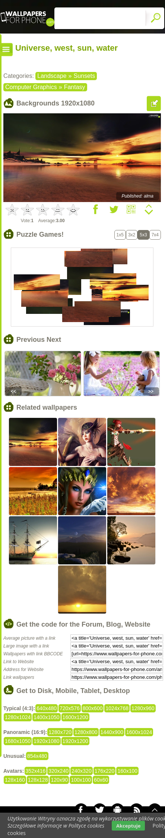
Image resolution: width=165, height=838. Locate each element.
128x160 (15, 780)
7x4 (155, 234)
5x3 (143, 234)
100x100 (81, 780)
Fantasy (74, 87)
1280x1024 (18, 717)
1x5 (120, 234)
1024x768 (116, 708)
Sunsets (84, 76)
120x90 (59, 780)
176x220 (105, 771)
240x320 (82, 771)
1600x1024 (139, 732)
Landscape (51, 76)
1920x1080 (46, 741)
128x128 (38, 780)
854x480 (37, 756)
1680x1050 (18, 741)
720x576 (70, 708)
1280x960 (143, 708)
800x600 (93, 708)
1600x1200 (75, 717)
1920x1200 (75, 741)
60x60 (101, 780)
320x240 (58, 771)
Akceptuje (128, 825)
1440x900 (112, 732)
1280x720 (60, 732)
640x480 (47, 708)
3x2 (131, 234)
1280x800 (86, 732)
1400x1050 (46, 717)
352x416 (36, 771)
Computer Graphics (31, 87)
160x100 (127, 771)
